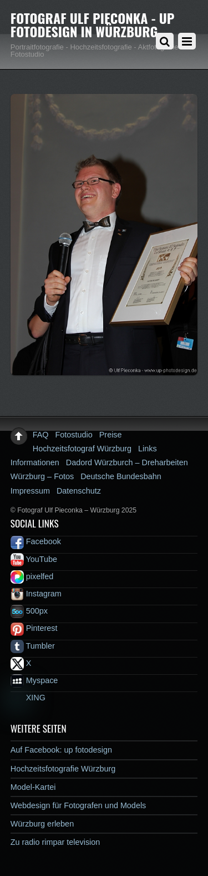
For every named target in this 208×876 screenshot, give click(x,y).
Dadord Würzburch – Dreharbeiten (127, 462)
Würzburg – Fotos (42, 476)
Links (147, 448)
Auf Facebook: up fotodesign (61, 749)
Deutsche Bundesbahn (120, 476)
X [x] (21, 663)
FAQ (41, 434)
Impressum (30, 490)
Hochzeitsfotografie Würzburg (63, 768)
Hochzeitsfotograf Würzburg (82, 448)
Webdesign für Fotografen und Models (78, 805)
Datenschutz (79, 490)
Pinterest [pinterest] (34, 628)
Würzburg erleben (42, 823)
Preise (110, 434)
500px (29, 610)
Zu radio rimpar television (55, 842)
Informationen (35, 462)
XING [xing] (28, 697)
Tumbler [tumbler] (33, 645)
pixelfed (32, 576)
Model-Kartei (33, 787)
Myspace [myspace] (34, 680)
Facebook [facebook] (36, 541)
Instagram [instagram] (36, 593)
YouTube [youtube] (34, 559)
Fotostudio (74, 434)
